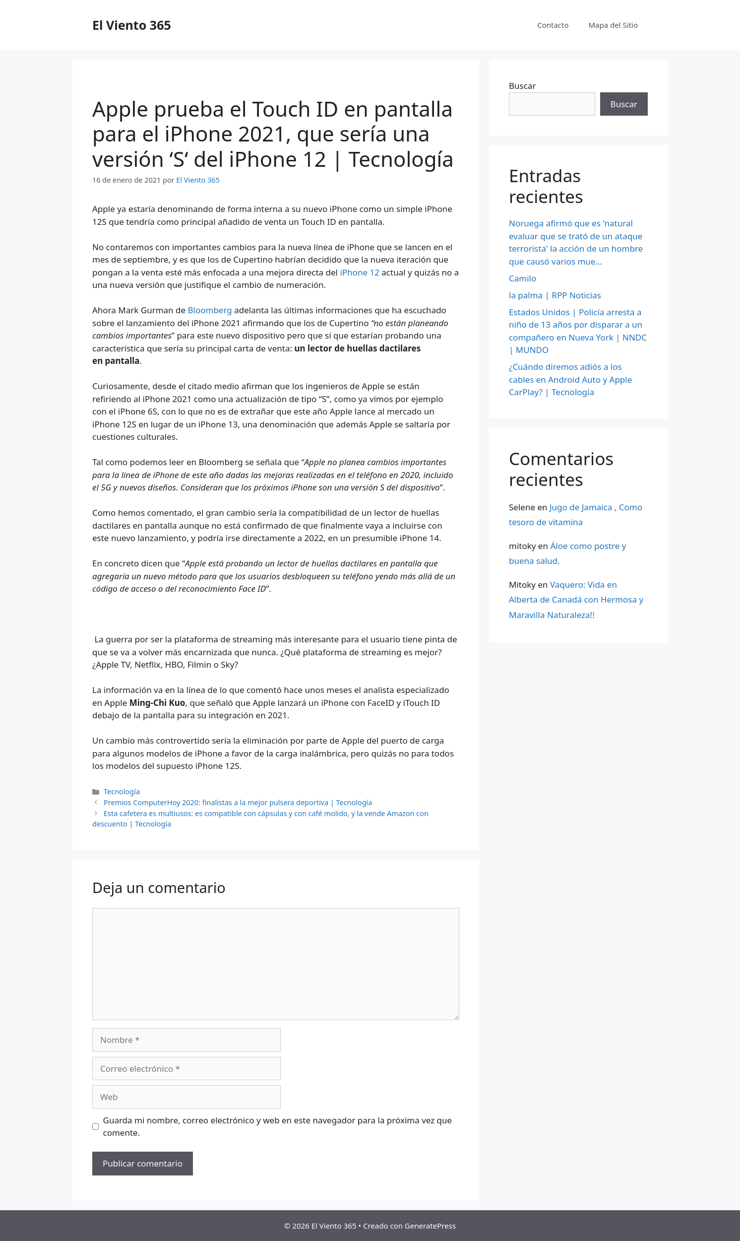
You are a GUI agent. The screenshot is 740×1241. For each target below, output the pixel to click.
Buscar (522, 85)
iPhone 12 (359, 272)
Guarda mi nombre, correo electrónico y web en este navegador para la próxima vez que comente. (277, 1126)
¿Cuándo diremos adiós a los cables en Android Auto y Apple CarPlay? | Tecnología (570, 379)
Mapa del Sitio (613, 25)
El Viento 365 (131, 24)
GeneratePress (430, 1226)
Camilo (522, 278)
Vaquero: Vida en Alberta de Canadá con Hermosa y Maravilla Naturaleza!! (576, 599)
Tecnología (122, 791)
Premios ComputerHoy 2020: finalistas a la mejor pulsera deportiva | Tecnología (238, 802)
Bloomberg (211, 310)
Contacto (552, 25)
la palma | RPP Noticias (555, 295)
